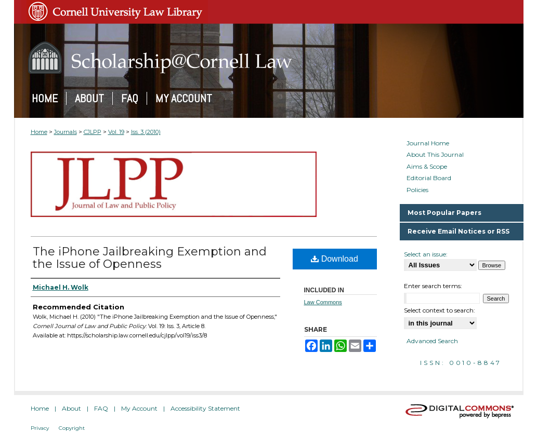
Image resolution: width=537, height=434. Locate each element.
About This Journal (435, 154)
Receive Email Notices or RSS (458, 231)
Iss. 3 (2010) (146, 131)
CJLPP (92, 131)
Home (39, 131)
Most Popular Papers (444, 212)
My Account (139, 408)
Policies (417, 190)
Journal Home (428, 143)
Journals (65, 131)
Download (334, 258)
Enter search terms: (433, 286)
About (71, 408)
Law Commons (323, 302)
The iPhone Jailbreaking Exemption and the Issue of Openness (150, 258)
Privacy (40, 428)
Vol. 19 (116, 131)
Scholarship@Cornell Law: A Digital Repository (268, 57)
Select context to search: (439, 310)
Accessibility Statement (205, 408)
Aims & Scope (427, 166)
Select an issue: (426, 254)
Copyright (72, 428)
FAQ (101, 408)
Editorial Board (429, 178)
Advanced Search (432, 341)
